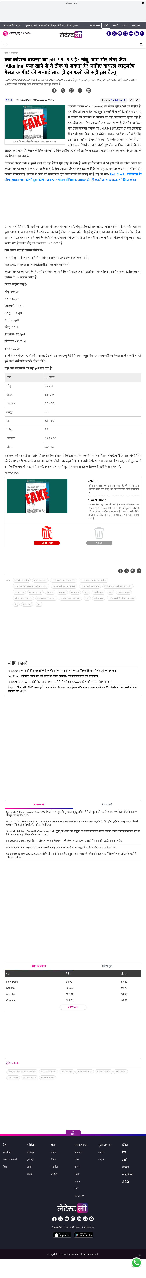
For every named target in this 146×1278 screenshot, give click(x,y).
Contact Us (88, 1227)
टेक (124, 1152)
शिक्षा (5, 1167)
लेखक (101, 1152)
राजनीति (7, 1152)
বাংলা (125, 25)
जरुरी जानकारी (10, 1159)
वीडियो (125, 1182)
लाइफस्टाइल (81, 1145)
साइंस (101, 1159)
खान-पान (78, 1152)
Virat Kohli (120, 1071)
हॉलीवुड (30, 1159)
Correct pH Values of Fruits (118, 586)
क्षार (87, 598)
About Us (57, 1227)
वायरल (9, 100)
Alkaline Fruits (22, 580)
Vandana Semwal (23, 100)
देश (4, 1145)
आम (110, 592)
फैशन (77, 1167)
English (95, 25)
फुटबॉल (54, 1167)
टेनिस (53, 1159)
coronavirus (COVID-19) (63, 580)
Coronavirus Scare (90, 586)
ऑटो (124, 1160)
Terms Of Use (72, 1227)
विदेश (125, 1145)
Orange (75, 592)
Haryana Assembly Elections (22, 1071)
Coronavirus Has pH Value (93, 580)
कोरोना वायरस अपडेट (23, 598)
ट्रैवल (77, 1159)
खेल (53, 1145)
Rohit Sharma (103, 1071)
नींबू (16, 604)
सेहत (77, 1174)
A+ (138, 99)
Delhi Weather (84, 1071)
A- (131, 99)
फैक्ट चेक (27, 604)
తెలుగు (136, 25)
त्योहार (77, 1181)
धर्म (76, 1189)
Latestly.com (69, 1254)
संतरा (39, 604)
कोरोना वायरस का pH (46, 598)
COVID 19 (19, 592)
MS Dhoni (13, 1077)
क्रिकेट (53, 1152)
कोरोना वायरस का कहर (70, 598)
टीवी (29, 1167)
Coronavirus (40, 580)
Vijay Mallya (66, 1071)
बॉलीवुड (30, 1152)
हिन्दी (106, 25)
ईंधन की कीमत (39, 966)
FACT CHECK (35, 592)
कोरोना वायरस (124, 592)
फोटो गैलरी (127, 1175)
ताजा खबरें (39, 804)
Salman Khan (47, 1077)
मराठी (115, 25)
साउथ (29, 1174)
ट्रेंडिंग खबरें (107, 804)
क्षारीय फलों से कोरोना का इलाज (121, 598)
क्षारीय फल (98, 598)
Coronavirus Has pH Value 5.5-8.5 (31, 586)
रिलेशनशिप (79, 1196)
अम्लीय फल (98, 592)
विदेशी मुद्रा (107, 966)
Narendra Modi (48, 1071)
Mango (62, 592)
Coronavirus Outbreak (64, 586)
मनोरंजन (31, 1145)
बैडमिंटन (54, 1174)
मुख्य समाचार (105, 1145)
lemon (50, 592)
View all (73, 1007)
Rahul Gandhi (29, 1077)
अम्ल (86, 592)
